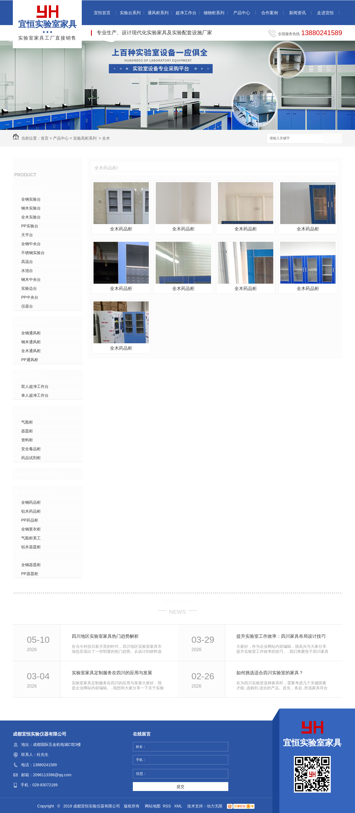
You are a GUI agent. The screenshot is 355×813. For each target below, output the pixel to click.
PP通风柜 (29, 359)
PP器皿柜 (29, 573)
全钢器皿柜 (31, 565)
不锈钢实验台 (33, 252)
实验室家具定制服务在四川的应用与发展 (112, 672)
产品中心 (241, 12)
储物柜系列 (213, 12)
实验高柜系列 (85, 138)
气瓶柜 (27, 422)
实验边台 (29, 288)
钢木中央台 (31, 279)
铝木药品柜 (31, 511)
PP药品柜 (29, 520)
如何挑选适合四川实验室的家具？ (269, 672)
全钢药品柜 (31, 502)
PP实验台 (29, 226)
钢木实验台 (31, 208)
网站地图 (152, 806)
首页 (45, 138)
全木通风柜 (31, 351)
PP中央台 (29, 297)
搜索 (332, 138)
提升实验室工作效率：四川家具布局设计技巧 (281, 636)
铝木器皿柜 (31, 547)
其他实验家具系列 (41, 474)
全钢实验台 (31, 199)
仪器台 (27, 306)
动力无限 (214, 806)
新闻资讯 (297, 12)
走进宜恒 (325, 12)
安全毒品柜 (31, 449)
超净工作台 (186, 12)
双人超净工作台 (35, 386)
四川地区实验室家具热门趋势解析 (105, 636)
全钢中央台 (31, 244)
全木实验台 (31, 217)
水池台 (27, 270)
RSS (167, 806)
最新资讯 (177, 602)
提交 (180, 786)
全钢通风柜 (31, 333)
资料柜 (27, 440)
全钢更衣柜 (31, 529)
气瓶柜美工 (31, 538)
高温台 (27, 261)
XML (178, 806)
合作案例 (269, 12)
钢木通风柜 (31, 342)
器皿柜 (27, 431)
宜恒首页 (102, 12)
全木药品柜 (31, 556)
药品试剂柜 (31, 458)
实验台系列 (130, 12)
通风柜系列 (158, 12)
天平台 (27, 235)
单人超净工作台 (35, 395)
